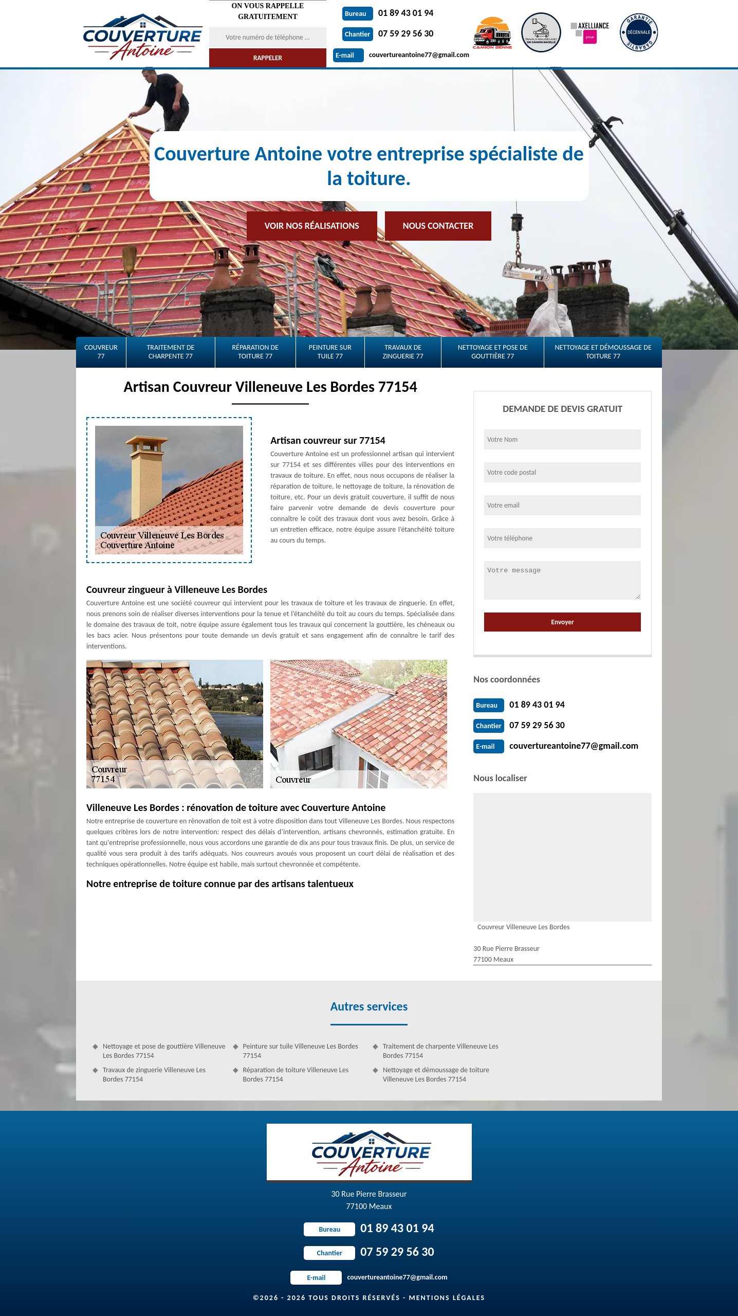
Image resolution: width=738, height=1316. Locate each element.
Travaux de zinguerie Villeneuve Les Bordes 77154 (154, 1075)
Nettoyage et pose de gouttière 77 (493, 351)
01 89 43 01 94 (388, 13)
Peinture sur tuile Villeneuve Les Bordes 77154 (300, 1051)
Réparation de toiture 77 (255, 351)
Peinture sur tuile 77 (330, 351)
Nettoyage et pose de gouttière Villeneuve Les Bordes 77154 (164, 1051)
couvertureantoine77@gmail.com (401, 54)
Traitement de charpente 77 (170, 351)
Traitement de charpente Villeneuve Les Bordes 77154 (441, 1051)
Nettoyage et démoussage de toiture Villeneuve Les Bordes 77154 (436, 1075)
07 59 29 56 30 (388, 33)
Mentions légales (447, 1297)
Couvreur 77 (101, 351)
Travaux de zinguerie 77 (403, 351)
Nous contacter (438, 225)
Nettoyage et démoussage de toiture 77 (603, 351)
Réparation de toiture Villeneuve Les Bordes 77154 (296, 1075)
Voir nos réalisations (312, 225)
